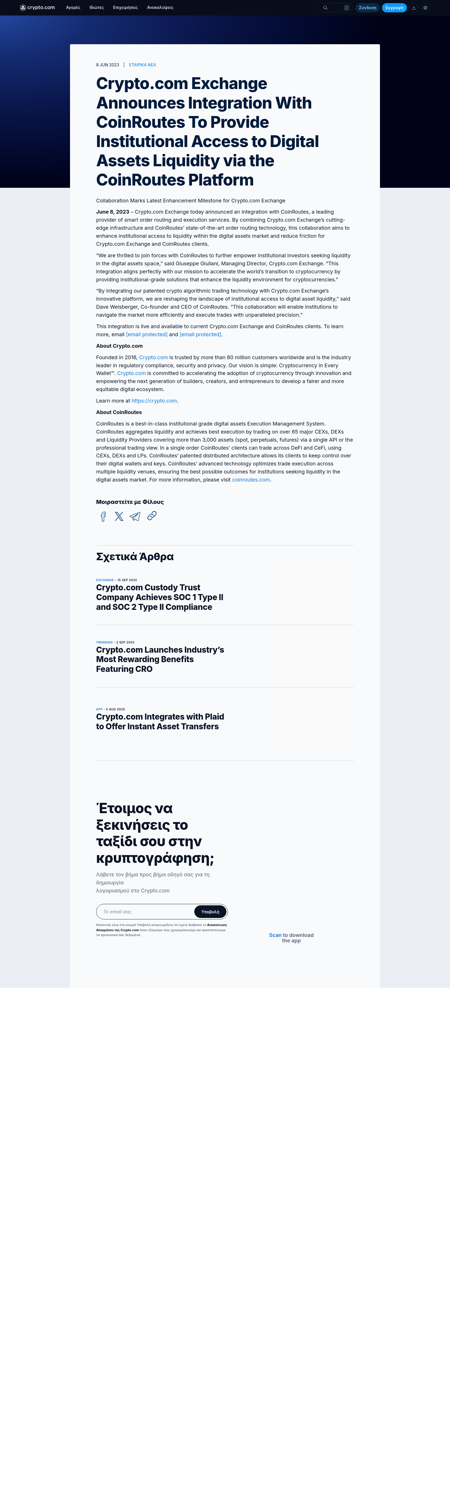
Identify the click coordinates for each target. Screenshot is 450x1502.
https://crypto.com (154, 401)
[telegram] (135, 516)
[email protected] (200, 334)
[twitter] (119, 516)
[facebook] (103, 516)
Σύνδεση (368, 7)
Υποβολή (210, 911)
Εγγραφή (394, 7)
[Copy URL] (152, 516)
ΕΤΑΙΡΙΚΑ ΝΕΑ (142, 65)
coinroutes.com (251, 480)
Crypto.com (153, 357)
